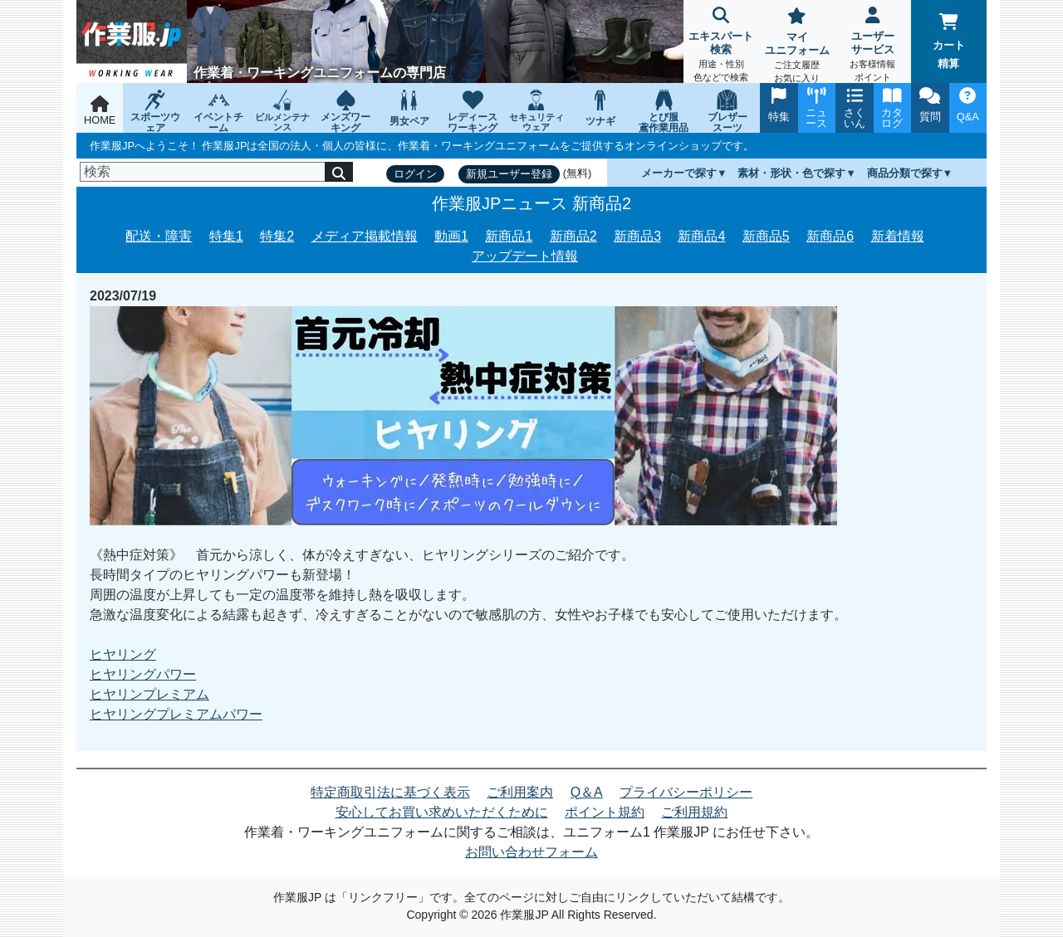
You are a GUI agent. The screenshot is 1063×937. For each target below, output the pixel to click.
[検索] (203, 172)
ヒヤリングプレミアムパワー (176, 714)
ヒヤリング (123, 654)
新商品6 (830, 236)
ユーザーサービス (872, 46)
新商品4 (701, 236)
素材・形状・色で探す (791, 173)
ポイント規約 (604, 812)
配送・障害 (158, 236)
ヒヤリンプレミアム (149, 694)
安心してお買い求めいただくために (442, 812)
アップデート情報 (525, 256)
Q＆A (587, 792)
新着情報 (897, 236)
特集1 (226, 236)
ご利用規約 (694, 812)
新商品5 (766, 236)
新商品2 (573, 236)
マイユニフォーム (797, 46)
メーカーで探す (679, 173)
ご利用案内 (520, 792)
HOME (99, 110)
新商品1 (508, 236)
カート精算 (949, 41)
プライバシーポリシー (686, 792)
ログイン (415, 174)
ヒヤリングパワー (143, 674)
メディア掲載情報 (364, 236)
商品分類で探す (905, 173)
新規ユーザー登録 (509, 174)
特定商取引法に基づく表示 (390, 792)
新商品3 (637, 236)
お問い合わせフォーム (531, 852)
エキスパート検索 (721, 46)
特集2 (277, 236)
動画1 (451, 236)
